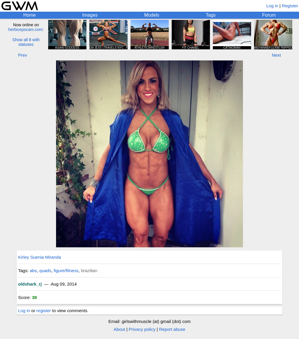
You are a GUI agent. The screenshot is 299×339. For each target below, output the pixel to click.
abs (33, 270)
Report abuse (172, 329)
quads (45, 270)
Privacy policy (142, 329)
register (43, 310)
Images (90, 15)
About (119, 329)
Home (29, 15)
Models (151, 15)
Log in (272, 5)
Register (290, 5)
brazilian (89, 270)
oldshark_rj (30, 283)
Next (276, 55)
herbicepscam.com (25, 29)
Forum (269, 15)
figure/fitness (66, 270)
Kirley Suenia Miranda (39, 257)
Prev (22, 55)
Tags (211, 15)
